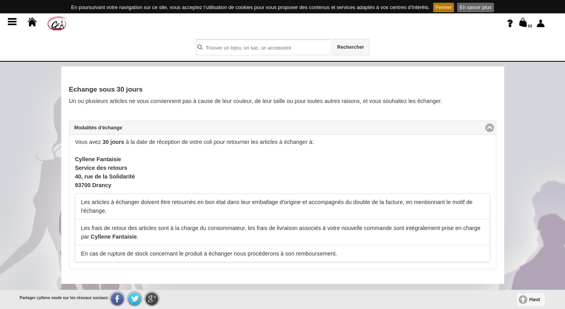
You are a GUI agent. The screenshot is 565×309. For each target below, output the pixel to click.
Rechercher (350, 47)
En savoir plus (475, 7)
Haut (534, 299)
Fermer (444, 7)
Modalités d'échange (128, 128)
